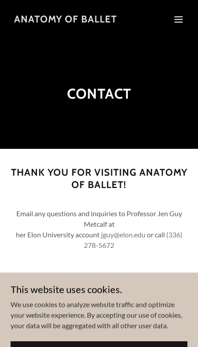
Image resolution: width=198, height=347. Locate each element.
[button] (178, 19)
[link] (65, 19)
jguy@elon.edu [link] (123, 234)
